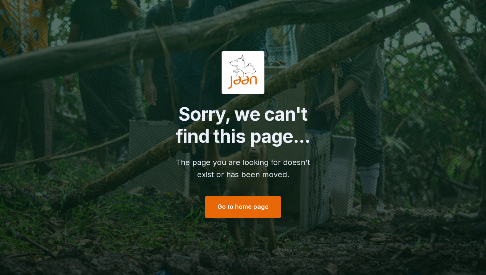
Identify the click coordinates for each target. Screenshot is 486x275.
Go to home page (243, 206)
